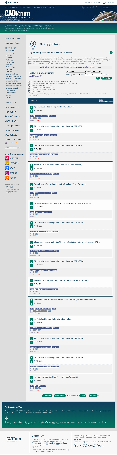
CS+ (50, 413)
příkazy (7, 30)
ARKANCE (89, 2)
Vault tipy (9, 64)
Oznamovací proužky (12, 189)
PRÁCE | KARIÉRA (12, 126)
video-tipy (9, 72)
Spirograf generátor (16, 28)
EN (110, 2)
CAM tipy (9, 69)
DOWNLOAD (10, 103)
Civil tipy (9, 57)
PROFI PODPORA (12, 139)
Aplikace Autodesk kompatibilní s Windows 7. (54, 107)
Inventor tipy (10, 53)
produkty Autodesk (12, 88)
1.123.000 (36, 25)
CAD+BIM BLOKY (12, 107)
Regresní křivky (30, 28)
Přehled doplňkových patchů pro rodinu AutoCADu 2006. (59, 338)
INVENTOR (12, 163)
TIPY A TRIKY (10, 48)
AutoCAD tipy (10, 50)
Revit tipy (9, 55)
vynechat (67, 81)
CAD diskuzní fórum (94, 64)
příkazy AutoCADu (12, 81)
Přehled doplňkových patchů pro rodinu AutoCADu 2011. (58, 126)
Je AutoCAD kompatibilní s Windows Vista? (53, 319)
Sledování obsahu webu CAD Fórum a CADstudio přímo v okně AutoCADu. (67, 242)
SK (107, 2)
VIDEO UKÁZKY (11, 121)
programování (10, 90)
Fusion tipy (9, 60)
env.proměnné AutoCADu (14, 86)
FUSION (10, 178)
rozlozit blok (9, 186)
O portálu (35, 447)
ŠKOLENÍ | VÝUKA (12, 116)
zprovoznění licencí (12, 74)
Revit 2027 (39, 27)
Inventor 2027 (27, 27)
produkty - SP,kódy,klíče (13, 78)
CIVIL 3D (11, 173)
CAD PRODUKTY (12, 130)
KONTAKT (97, 2)
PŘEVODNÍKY (10, 112)
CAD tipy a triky (44, 44)
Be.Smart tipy (10, 67)
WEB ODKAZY (11, 135)
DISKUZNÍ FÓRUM (12, 43)
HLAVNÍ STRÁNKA (12, 39)
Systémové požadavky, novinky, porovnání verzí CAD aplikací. (61, 280)
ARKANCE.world (83, 94)
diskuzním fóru (57, 94)
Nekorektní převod (11, 191)
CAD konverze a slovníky (13, 76)
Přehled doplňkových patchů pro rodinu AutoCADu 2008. (59, 261)
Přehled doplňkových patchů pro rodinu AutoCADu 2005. (59, 357)
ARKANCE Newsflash (45, 64)
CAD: (68, 71)
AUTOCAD (12, 158)
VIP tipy (8, 95)
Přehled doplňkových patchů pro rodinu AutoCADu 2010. (58, 145)
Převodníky (43, 28)
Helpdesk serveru (104, 411)
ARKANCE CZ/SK (80, 435)
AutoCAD (48, 86)
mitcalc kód (9, 188)
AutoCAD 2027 (15, 27)
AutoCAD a (50, 88)
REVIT (10, 168)
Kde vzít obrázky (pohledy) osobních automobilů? (56, 377)
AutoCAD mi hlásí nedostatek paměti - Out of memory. (58, 165)
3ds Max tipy (10, 62)
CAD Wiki (38, 95)
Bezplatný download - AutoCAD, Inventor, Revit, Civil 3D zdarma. (62, 203)
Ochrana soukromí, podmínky (42, 452)
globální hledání (72, 94)
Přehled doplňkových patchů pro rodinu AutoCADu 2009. (59, 222)
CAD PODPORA (95, 67)
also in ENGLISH (11, 143)
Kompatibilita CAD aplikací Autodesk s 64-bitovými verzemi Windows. (65, 300)
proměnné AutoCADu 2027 (20, 30)
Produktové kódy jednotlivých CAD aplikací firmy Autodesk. (60, 184)
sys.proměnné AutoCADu (14, 83)
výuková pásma (11, 93)
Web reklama (50, 450)
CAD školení (29, 424)
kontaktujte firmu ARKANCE (49, 424)
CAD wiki (9, 97)
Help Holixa (8, 193)
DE (113, 2)
